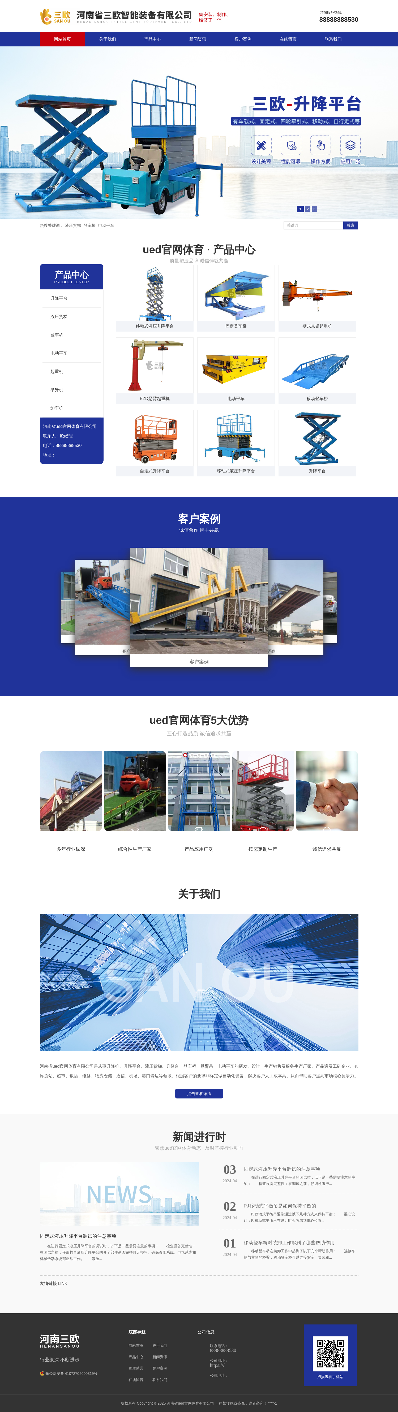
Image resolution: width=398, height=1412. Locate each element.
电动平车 (106, 225)
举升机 (56, 390)
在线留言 (288, 39)
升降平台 (58, 298)
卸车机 (56, 408)
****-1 (272, 1403)
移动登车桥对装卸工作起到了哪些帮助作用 (289, 1242)
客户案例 (242, 39)
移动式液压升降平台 (155, 326)
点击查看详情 (199, 1093)
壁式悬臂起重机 (317, 326)
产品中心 (152, 39)
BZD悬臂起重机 (155, 398)
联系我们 (333, 39)
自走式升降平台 (155, 471)
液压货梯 (73, 225)
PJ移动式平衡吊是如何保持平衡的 (280, 1206)
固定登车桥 (236, 326)
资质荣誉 (136, 1368)
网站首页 (62, 39)
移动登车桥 (317, 398)
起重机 (56, 371)
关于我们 (107, 39)
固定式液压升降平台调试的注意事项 (78, 1236)
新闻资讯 (197, 39)
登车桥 (90, 225)
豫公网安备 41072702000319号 (69, 1373)
